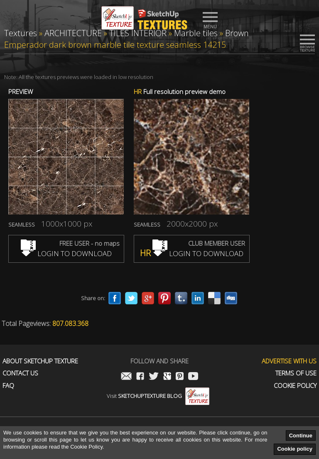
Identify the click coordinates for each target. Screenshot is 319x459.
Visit (158, 396)
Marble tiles (196, 33)
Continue (300, 435)
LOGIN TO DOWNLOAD (66, 253)
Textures (20, 33)
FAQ (8, 386)
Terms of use (296, 373)
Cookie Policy (295, 386)
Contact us (20, 373)
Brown (237, 33)
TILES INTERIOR (138, 33)
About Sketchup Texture (40, 361)
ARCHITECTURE (73, 33)
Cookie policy (294, 449)
